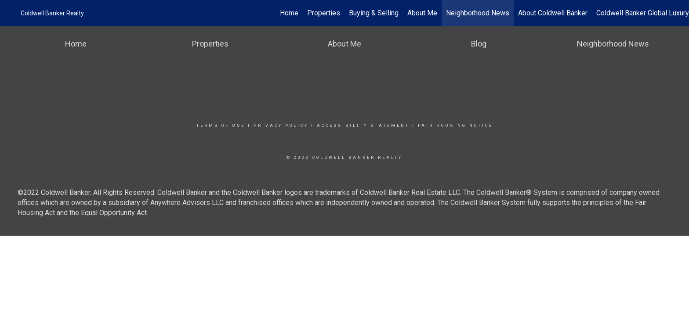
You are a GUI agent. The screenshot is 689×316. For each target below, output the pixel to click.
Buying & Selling (374, 13)
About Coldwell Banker (552, 13)
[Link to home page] (11, 13)
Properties (323, 13)
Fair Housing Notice (455, 125)
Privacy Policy (281, 125)
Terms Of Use (220, 125)
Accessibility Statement (363, 125)
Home (289, 13)
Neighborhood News (477, 13)
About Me (422, 13)
